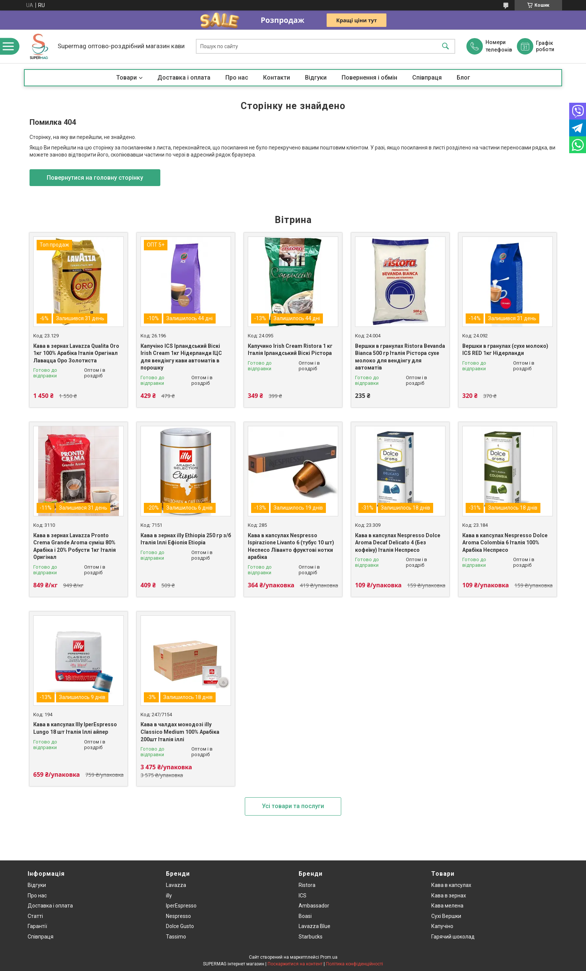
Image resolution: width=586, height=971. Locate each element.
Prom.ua (328, 957)
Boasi (305, 916)
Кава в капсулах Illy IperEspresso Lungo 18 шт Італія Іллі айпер (75, 728)
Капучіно (442, 926)
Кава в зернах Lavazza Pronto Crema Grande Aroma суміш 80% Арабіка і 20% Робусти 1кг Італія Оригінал (74, 546)
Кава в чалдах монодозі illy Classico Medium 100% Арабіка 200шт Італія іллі (180, 731)
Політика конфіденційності (354, 964)
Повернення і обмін (369, 77)
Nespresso (178, 916)
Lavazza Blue (314, 926)
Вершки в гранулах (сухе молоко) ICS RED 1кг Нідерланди (505, 349)
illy (169, 896)
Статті (35, 916)
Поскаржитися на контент (295, 964)
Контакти (276, 77)
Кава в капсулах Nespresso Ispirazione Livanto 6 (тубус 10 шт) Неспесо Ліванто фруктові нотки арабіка (291, 546)
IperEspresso (181, 906)
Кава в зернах (448, 896)
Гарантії (37, 926)
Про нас (236, 77)
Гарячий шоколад (453, 937)
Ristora (307, 885)
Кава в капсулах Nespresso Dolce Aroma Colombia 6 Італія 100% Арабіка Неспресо (505, 542)
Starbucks (311, 937)
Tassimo (176, 937)
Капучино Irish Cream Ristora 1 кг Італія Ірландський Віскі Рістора (290, 349)
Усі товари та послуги (293, 806)
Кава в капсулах (451, 885)
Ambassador (314, 906)
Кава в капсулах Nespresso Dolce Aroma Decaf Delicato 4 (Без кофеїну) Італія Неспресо (397, 542)
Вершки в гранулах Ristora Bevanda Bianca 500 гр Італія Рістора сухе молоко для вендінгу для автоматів (400, 357)
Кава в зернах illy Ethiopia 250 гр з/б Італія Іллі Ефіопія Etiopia (186, 539)
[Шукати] (445, 46)
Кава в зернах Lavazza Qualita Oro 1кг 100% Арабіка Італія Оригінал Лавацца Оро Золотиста (76, 353)
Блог (463, 77)
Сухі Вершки (446, 916)
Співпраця (427, 77)
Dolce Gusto (180, 926)
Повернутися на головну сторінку (95, 177)
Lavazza (176, 885)
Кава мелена (447, 906)
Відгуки (316, 77)
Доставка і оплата (183, 77)
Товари (126, 77)
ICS (302, 896)
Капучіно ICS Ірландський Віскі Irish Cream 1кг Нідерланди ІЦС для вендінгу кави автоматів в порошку (181, 357)
